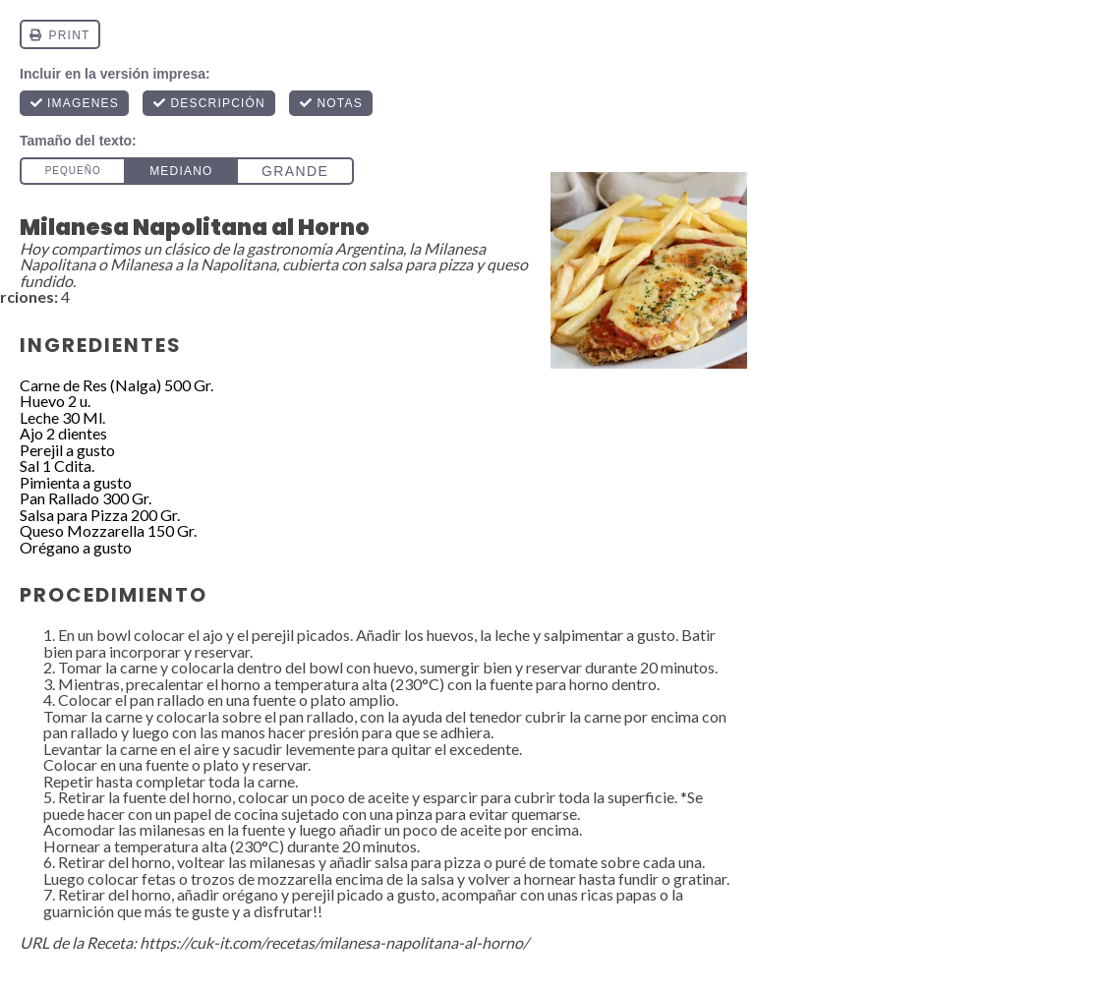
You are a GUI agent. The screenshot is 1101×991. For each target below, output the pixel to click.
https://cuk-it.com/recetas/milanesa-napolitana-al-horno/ (334, 942)
